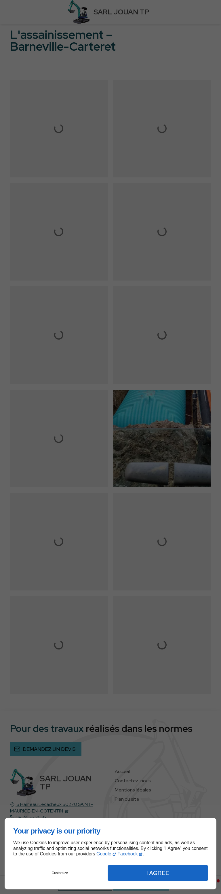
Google (103, 853)
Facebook (127, 853)
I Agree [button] (157, 873)
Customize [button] (60, 873)
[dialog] (110, 853)
